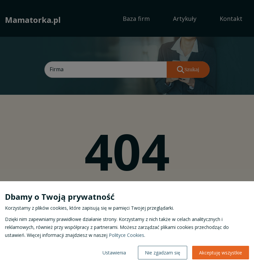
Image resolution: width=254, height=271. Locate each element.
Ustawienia (114, 252)
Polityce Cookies (126, 235)
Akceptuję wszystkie (220, 252)
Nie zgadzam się (162, 252)
